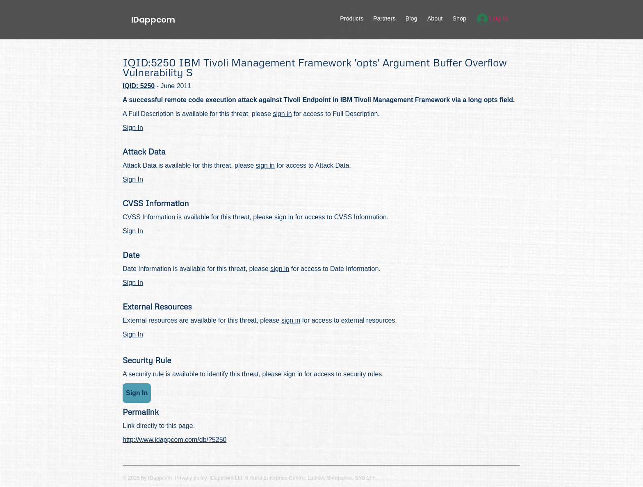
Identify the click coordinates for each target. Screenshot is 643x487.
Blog (411, 18)
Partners (384, 18)
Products (351, 18)
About (435, 18)
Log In (492, 18)
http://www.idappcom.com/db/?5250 (174, 439)
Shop (459, 18)
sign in (282, 113)
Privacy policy (191, 478)
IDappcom (153, 19)
